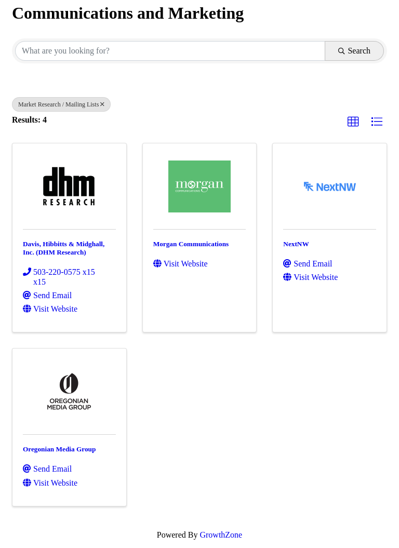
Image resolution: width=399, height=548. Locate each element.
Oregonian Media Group (59, 449)
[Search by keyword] (170, 51)
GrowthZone (221, 534)
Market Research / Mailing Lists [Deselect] (61, 104)
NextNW (296, 244)
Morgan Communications (191, 244)
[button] (353, 122)
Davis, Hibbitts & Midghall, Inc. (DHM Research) (63, 248)
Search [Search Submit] (354, 50)
